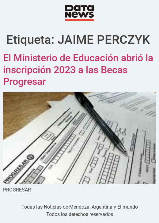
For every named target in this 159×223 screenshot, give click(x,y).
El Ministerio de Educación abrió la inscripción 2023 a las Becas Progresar (78, 69)
